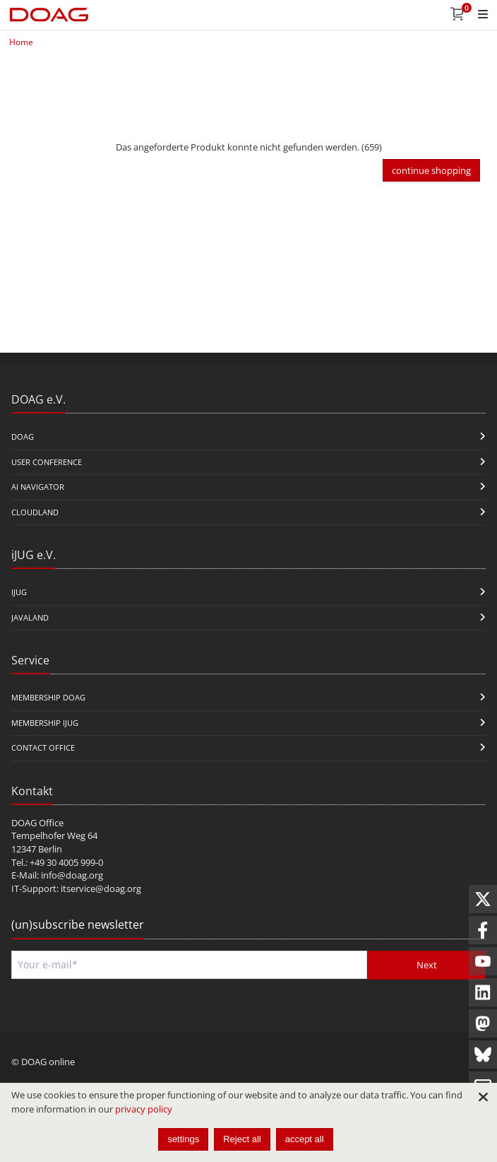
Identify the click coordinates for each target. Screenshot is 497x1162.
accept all (304, 1139)
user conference (46, 462)
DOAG (22, 436)
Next (427, 964)
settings (183, 1139)
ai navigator (37, 486)
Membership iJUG (44, 722)
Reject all (242, 1139)
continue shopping (431, 170)
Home (21, 42)
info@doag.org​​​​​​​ (72, 875)
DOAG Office (37, 822)
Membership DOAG (48, 697)
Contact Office (43, 747)
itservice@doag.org (101, 888)
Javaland (30, 617)
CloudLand (35, 512)
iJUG (19, 592)
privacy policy (143, 1109)
